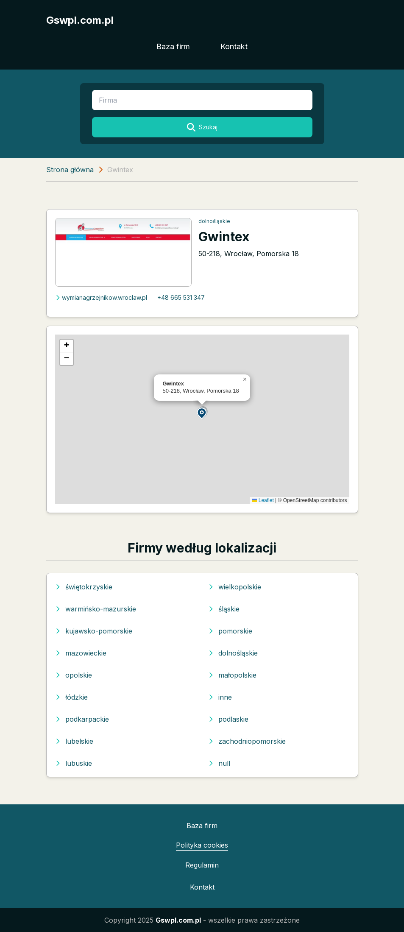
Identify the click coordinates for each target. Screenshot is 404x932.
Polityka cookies (202, 845)
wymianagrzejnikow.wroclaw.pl (101, 297)
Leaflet (262, 500)
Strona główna (70, 169)
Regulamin (202, 865)
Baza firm (173, 46)
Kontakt (234, 46)
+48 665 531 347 (181, 297)
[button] (202, 412)
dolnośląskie (214, 221)
